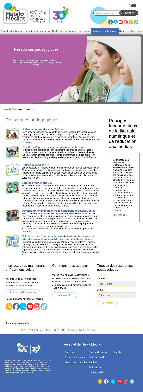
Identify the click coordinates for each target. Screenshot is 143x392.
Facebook (110, 21)
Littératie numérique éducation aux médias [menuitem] (30, 31)
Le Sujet (101, 290)
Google (39, 330)
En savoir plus (64, 295)
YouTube (121, 22)
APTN (24, 330)
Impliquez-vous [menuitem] (135, 31)
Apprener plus (120, 215)
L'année (101, 278)
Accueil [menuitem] (4, 31)
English (132, 5)
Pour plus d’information (23, 292)
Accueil (6, 109)
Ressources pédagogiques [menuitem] (105, 31)
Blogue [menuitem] (122, 31)
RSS (131, 22)
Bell (31, 330)
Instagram (126, 22)
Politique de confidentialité (96, 370)
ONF (56, 330)
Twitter (115, 22)
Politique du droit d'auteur (98, 360)
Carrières (70, 352)
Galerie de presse (98, 352)
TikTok (136, 22)
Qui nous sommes (75, 357)
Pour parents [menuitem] (84, 31)
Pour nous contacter (76, 362)
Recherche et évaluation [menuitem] (64, 31)
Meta (48, 330)
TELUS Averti (68, 330)
